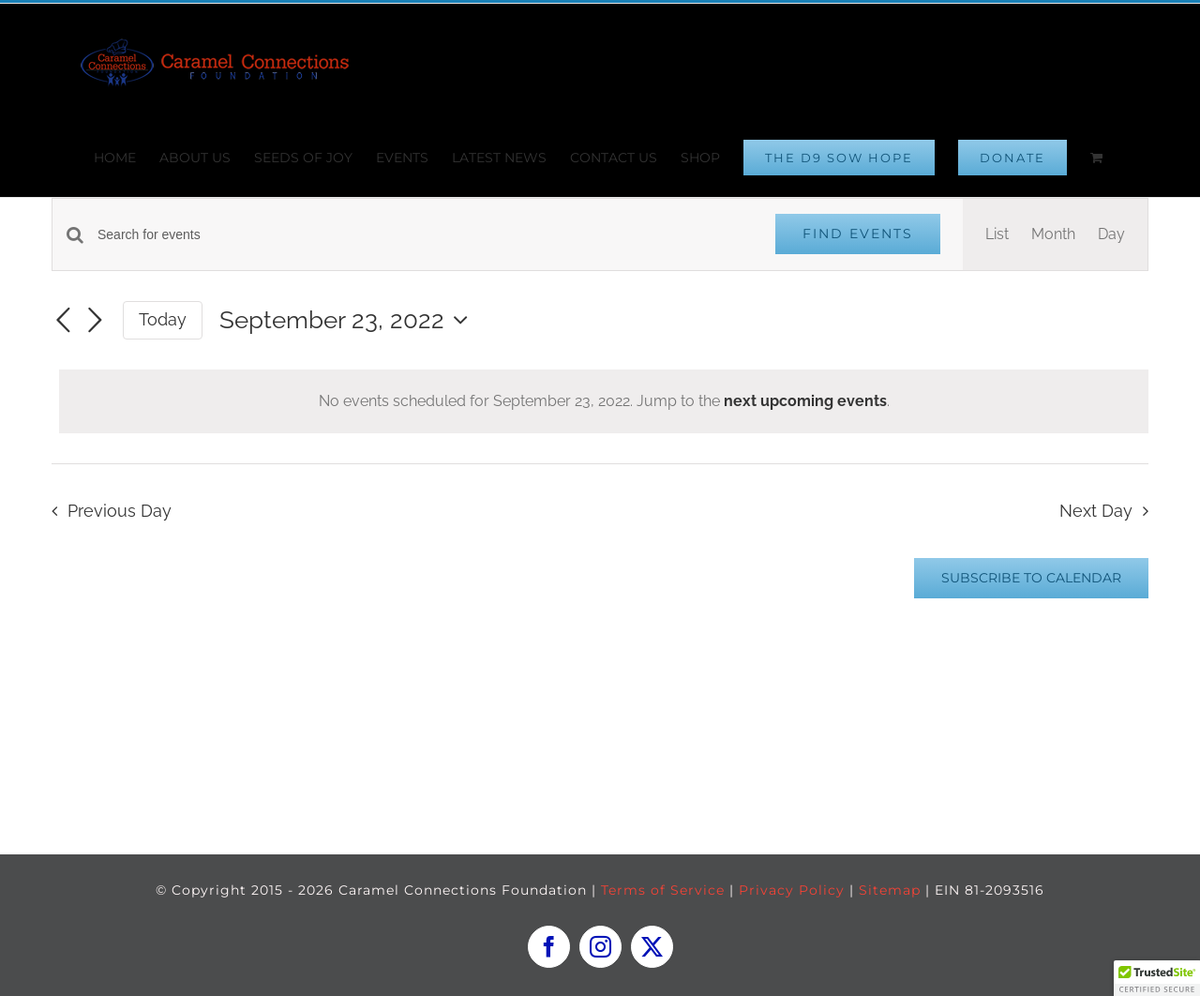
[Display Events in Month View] (1053, 234)
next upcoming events (805, 401)
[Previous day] (63, 321)
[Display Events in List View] (997, 234)
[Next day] (94, 321)
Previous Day (120, 511)
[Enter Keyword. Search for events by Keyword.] (425, 234)
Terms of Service (663, 890)
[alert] (603, 401)
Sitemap (890, 890)
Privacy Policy (792, 890)
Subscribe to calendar (1031, 578)
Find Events (857, 233)
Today (163, 319)
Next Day (1095, 511)
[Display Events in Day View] (1111, 234)
